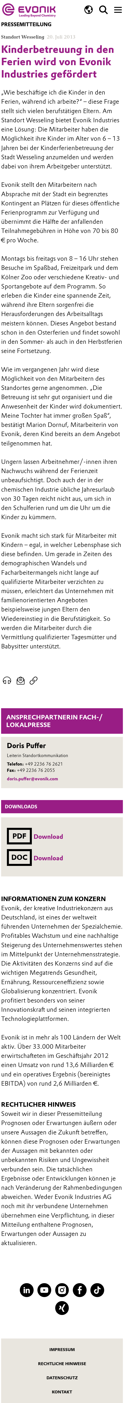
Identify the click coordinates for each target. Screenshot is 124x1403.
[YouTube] (44, 1290)
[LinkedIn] (27, 1290)
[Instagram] (62, 1290)
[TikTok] (97, 1290)
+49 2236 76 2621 (44, 764)
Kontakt (62, 1391)
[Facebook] (80, 1290)
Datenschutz (62, 1377)
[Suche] (103, 10)
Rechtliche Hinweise (62, 1363)
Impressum (62, 1349)
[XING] (62, 1308)
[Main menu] (118, 9)
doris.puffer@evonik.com (32, 778)
